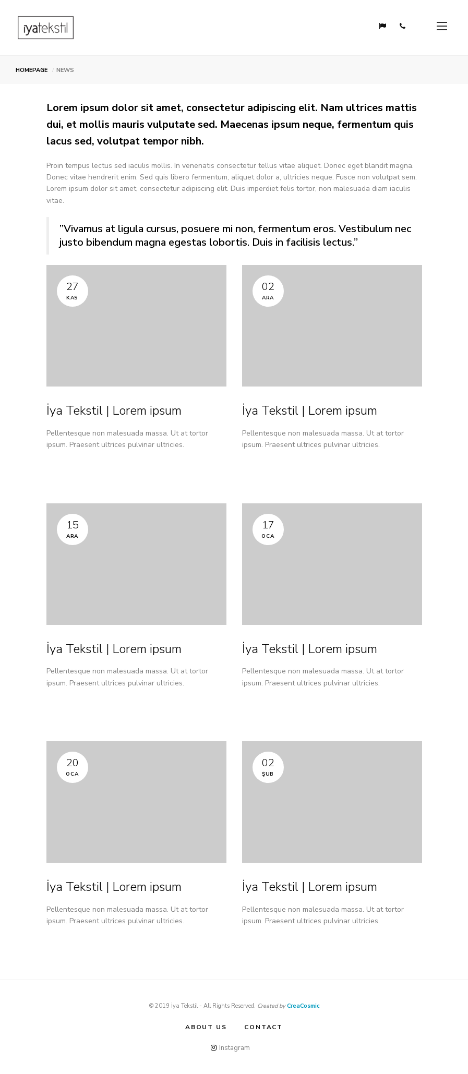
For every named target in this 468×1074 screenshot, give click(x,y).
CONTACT (263, 1027)
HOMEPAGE (31, 70)
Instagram (230, 1048)
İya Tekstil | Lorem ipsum (114, 410)
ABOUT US (205, 1027)
